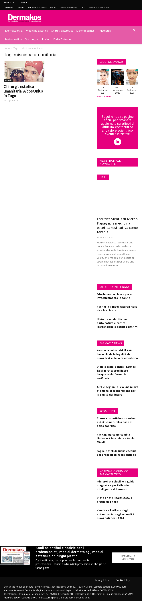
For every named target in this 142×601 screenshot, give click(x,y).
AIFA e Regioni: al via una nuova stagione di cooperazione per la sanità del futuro (117, 390)
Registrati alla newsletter (110, 162)
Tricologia (104, 30)
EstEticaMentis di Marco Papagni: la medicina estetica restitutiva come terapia (117, 225)
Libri (83, 7)
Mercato (8, 80)
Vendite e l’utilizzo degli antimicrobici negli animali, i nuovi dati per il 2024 (115, 514)
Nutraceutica (13, 39)
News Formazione (68, 7)
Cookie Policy (123, 580)
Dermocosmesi (85, 30)
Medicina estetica (36, 30)
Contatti (20, 7)
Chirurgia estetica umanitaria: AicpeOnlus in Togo (23, 91)
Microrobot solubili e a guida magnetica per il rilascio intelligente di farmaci (115, 485)
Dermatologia (14, 30)
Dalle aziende (62, 39)
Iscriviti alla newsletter (99, 7)
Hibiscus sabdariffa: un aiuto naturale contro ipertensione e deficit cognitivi (117, 322)
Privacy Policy (102, 580)
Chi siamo (8, 7)
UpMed (45, 39)
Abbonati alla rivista (37, 7)
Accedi (24, 2)
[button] (134, 30)
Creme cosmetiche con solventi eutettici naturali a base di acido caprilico (117, 422)
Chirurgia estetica (62, 30)
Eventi (53, 7)
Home (7, 48)
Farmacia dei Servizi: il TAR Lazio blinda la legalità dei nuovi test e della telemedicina (117, 354)
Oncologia (31, 39)
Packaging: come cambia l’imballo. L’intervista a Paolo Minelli (116, 438)
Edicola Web (104, 96)
